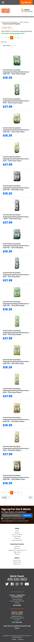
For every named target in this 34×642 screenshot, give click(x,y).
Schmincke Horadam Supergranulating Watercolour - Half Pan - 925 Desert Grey (16, 477)
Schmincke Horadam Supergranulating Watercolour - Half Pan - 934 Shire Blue (16, 246)
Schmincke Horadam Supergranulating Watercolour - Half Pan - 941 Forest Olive (16, 130)
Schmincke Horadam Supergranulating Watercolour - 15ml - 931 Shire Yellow (16, 448)
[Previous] (2, 37)
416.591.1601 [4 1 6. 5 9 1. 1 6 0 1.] (17, 579)
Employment (17, 562)
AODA (14, 639)
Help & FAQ (17, 552)
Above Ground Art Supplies (9, 22)
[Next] (21, 37)
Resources (17, 564)
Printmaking (17, 536)
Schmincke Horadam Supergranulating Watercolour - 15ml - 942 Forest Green (16, 101)
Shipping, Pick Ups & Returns (17, 550)
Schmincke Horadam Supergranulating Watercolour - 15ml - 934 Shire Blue (16, 274)
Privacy (20, 639)
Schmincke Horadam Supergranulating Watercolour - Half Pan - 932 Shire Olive (16, 361)
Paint (17, 531)
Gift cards (17, 548)
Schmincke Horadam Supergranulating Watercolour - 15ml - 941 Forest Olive (16, 159)
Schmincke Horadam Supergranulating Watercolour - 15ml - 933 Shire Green (16, 332)
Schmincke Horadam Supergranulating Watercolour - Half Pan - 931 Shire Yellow (16, 419)
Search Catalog (24, 22)
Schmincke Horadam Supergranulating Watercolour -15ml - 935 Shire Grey (16, 217)
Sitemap (17, 554)
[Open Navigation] (3, 2)
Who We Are (17, 560)
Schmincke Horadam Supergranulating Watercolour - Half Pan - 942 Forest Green (16, 72)
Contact (17, 546)
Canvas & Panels (17, 535)
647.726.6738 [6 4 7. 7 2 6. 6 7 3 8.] (17, 622)
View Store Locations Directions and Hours (17, 627)
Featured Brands (17, 540)
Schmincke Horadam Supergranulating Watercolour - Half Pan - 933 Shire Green (16, 303)
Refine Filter (7, 28)
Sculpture (17, 538)
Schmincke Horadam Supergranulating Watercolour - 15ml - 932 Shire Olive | (16, 390)
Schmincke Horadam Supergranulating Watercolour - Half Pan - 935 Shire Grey (16, 188)
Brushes (17, 533)
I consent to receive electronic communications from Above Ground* (15, 520)
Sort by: (4, 42)
